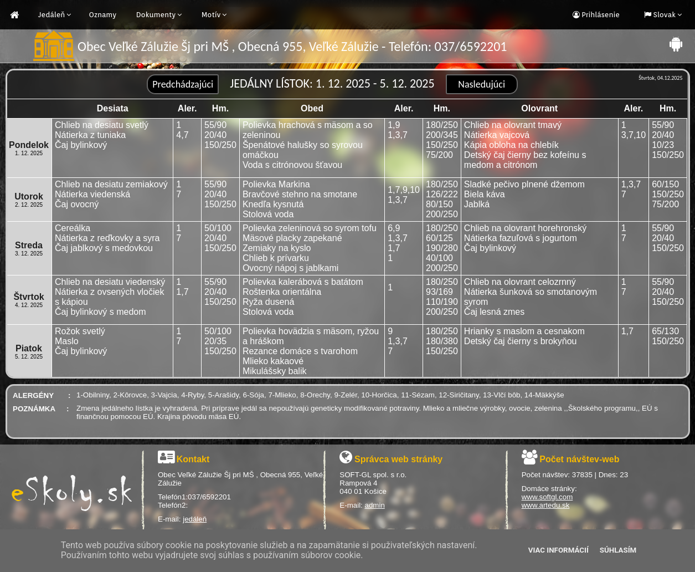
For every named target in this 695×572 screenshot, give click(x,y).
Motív (211, 15)
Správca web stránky (398, 459)
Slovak (663, 15)
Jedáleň (51, 15)
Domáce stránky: (549, 488)
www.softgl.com (547, 497)
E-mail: (170, 519)
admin (375, 505)
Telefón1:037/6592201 (194, 497)
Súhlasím (618, 550)
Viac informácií (558, 550)
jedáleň (195, 519)
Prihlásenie (600, 15)
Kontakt (193, 459)
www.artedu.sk (546, 505)
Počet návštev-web (579, 459)
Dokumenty (156, 15)
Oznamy (102, 15)
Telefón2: (173, 505)
